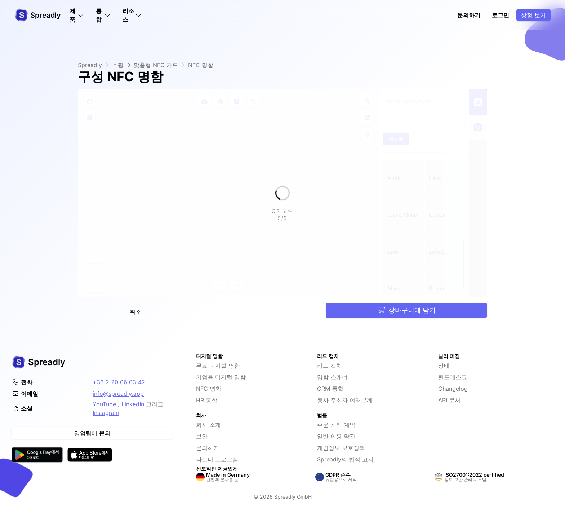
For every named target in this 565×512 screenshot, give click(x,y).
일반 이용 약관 (336, 436)
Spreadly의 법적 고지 (345, 459)
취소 (135, 311)
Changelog (453, 388)
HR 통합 (206, 400)
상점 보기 (533, 15)
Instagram (106, 412)
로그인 (500, 15)
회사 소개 (208, 424)
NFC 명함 (200, 65)
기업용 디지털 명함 (221, 377)
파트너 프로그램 (217, 459)
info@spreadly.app (118, 393)
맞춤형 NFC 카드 (156, 65)
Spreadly (90, 65)
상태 (444, 365)
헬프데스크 (452, 377)
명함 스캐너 (332, 377)
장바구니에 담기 (407, 310)
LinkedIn (132, 404)
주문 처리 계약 (336, 424)
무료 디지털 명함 (218, 365)
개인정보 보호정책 (341, 447)
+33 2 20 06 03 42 (119, 382)
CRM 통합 (330, 388)
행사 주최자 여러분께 (345, 400)
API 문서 (449, 400)
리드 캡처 (329, 365)
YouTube (104, 404)
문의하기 (468, 15)
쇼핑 (118, 65)
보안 (202, 436)
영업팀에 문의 (92, 433)
